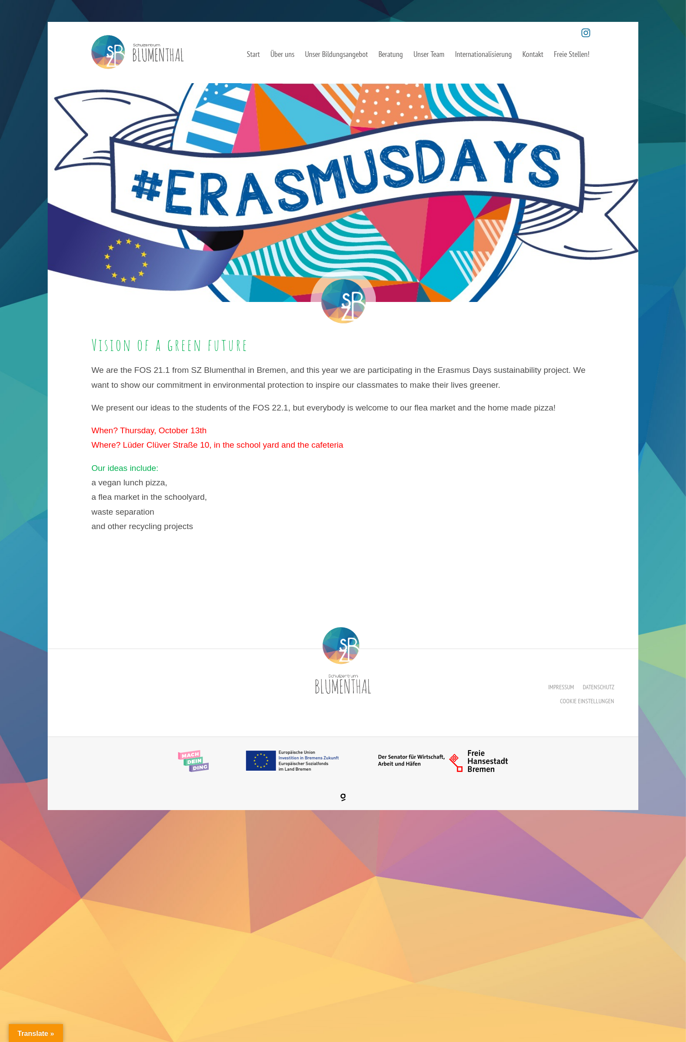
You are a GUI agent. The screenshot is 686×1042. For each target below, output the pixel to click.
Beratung (390, 54)
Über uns (282, 54)
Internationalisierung (483, 54)
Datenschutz (598, 687)
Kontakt (532, 54)
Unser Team (428, 54)
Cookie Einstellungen (587, 701)
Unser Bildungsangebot (336, 54)
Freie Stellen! (571, 54)
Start (253, 54)
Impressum (561, 687)
